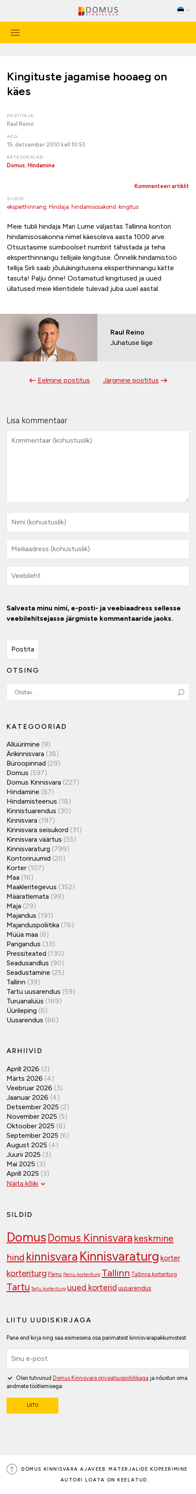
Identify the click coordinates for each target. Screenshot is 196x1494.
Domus (16, 165)
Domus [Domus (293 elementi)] (26, 1237)
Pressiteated (26, 953)
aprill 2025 (22, 1173)
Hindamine (41, 165)
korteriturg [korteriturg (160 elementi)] (26, 1273)
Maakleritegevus (31, 887)
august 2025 (26, 1145)
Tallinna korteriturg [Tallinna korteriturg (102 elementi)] (154, 1274)
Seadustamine (28, 972)
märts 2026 (24, 1078)
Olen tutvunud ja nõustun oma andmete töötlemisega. (96, 1381)
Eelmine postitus (64, 380)
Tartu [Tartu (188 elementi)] (18, 1287)
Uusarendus (24, 1020)
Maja (13, 906)
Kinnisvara (21, 820)
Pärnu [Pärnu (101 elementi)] (55, 1274)
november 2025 (31, 1116)
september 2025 (32, 1135)
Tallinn (16, 982)
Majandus (21, 915)
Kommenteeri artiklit (162, 186)
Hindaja (59, 207)
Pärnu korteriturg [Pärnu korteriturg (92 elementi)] (81, 1274)
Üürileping (21, 1010)
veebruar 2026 (29, 1088)
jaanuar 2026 (27, 1097)
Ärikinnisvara (25, 754)
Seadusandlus (27, 963)
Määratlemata (27, 896)
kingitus (128, 207)
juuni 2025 (23, 1154)
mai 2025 (20, 1164)
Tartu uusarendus (33, 991)
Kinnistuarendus (31, 811)
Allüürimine (23, 744)
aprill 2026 (22, 1069)
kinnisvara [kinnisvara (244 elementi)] (52, 1257)
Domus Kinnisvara (33, 782)
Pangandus (23, 944)
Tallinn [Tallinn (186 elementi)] (116, 1273)
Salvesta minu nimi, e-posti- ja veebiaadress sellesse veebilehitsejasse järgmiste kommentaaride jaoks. (93, 613)
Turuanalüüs (25, 1001)
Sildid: (16, 198)
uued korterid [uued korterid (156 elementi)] (92, 1288)
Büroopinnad (26, 763)
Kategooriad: (26, 157)
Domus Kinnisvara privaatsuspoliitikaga (100, 1378)
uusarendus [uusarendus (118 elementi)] (134, 1288)
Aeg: (13, 136)
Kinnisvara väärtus (34, 839)
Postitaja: (21, 115)
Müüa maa (22, 934)
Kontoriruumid (28, 858)
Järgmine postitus (131, 380)
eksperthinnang (26, 207)
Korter (16, 868)
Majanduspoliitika (32, 925)
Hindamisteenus (31, 801)
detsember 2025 (32, 1107)
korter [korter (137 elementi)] (170, 1258)
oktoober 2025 (30, 1126)
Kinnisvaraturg (28, 849)
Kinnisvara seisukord (37, 830)
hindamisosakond (93, 207)
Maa (12, 877)
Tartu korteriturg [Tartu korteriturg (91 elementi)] (48, 1289)
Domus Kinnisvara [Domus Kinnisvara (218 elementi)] (90, 1238)
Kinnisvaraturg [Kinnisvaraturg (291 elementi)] (119, 1256)
